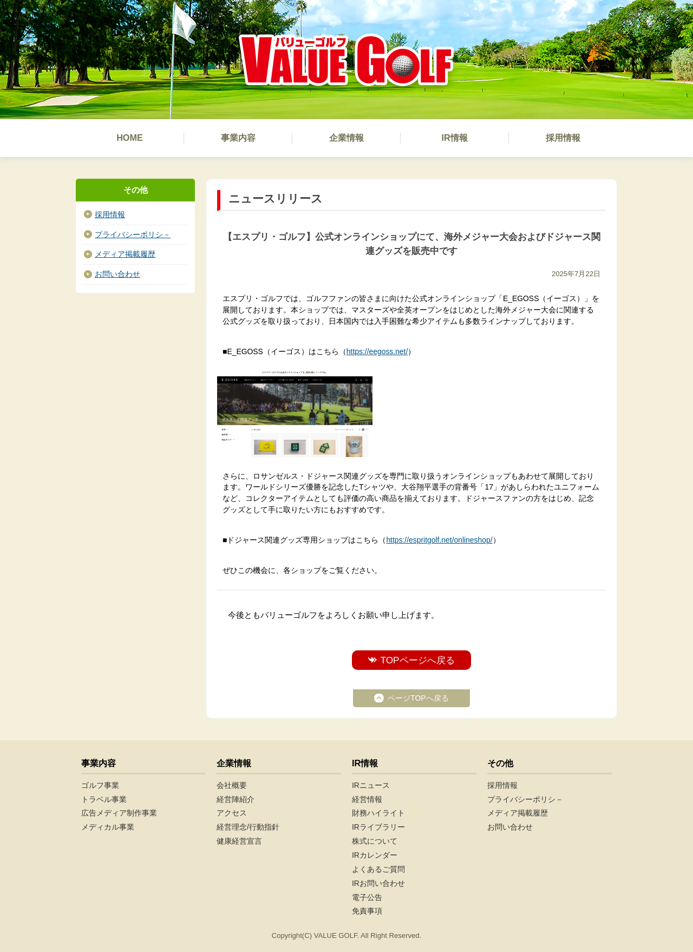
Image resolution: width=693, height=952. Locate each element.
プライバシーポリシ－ (133, 234)
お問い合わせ (117, 274)
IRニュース (371, 785)
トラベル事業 (104, 799)
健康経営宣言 (239, 841)
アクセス (232, 812)
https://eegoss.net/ (377, 351)
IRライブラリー (378, 827)
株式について (374, 841)
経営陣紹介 (235, 799)
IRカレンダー (374, 855)
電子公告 (367, 897)
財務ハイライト (378, 812)
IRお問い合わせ (378, 883)
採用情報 (110, 214)
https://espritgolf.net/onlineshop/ (439, 540)
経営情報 (367, 799)
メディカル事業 (107, 827)
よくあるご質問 (378, 869)
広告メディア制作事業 (119, 812)
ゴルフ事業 (100, 785)
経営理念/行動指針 (248, 827)
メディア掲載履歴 (125, 254)
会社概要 (232, 785)
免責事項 (367, 911)
